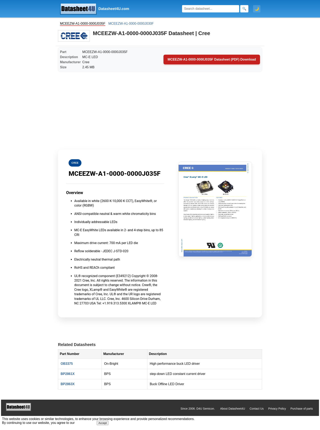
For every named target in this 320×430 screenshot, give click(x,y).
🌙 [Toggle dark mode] (256, 9)
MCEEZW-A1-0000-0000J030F (131, 23)
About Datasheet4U (232, 408)
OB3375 (67, 363)
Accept (102, 422)
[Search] (210, 8)
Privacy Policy (277, 408)
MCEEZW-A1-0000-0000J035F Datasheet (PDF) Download (212, 59)
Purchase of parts (301, 408)
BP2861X (68, 374)
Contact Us (257, 408)
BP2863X (68, 384)
